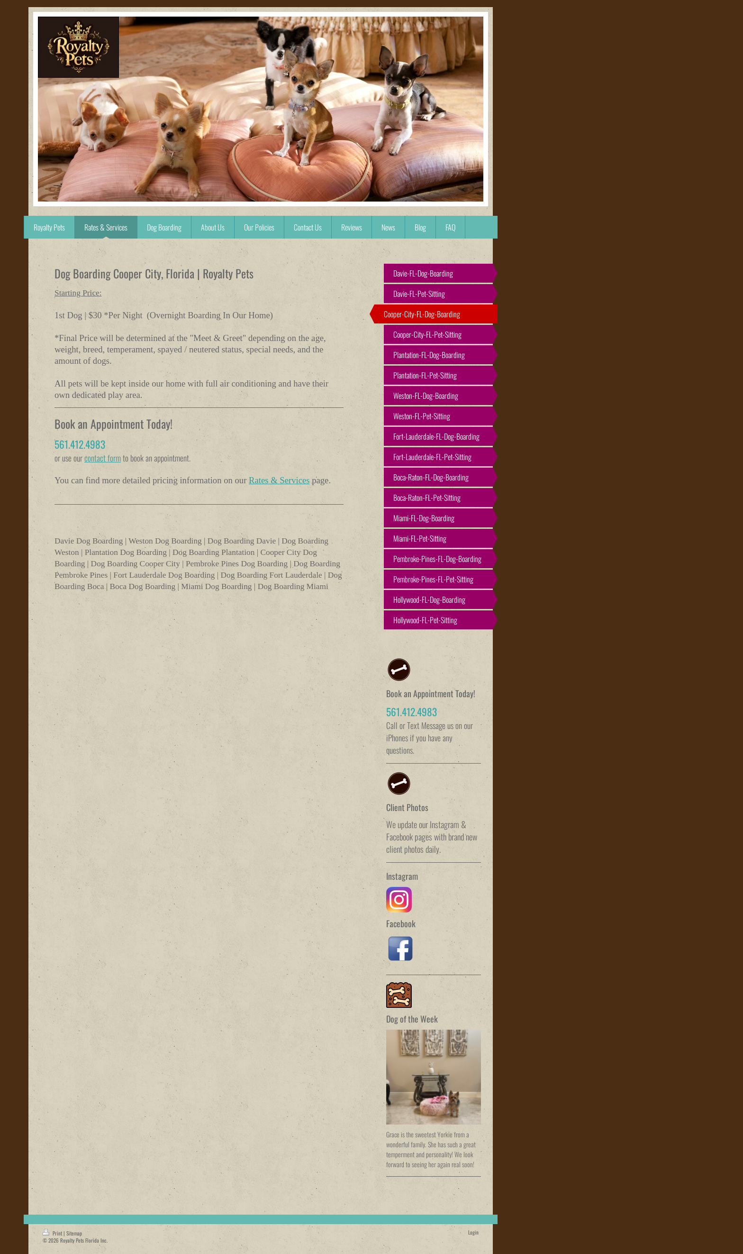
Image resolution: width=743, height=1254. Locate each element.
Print (53, 1233)
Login (473, 1232)
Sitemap (74, 1233)
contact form (102, 458)
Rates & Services (279, 480)
